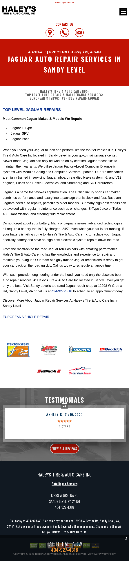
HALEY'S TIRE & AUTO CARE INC (63, 91)
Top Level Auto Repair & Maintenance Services (63, 95)
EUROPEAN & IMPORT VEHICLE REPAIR (58, 98)
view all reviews (64, 453)
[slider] (64, 426)
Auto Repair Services (64, 489)
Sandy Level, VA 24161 (87, 52)
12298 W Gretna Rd (61, 52)
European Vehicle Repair (26, 317)
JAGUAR (93, 98)
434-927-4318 (37, 52)
